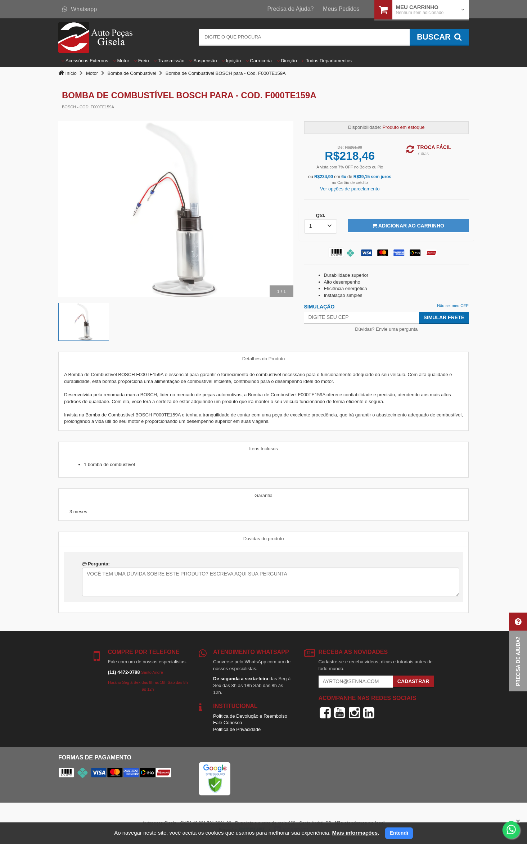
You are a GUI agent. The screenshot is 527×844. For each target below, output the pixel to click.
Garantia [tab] (263, 495)
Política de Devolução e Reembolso (250, 716)
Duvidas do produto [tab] (263, 538)
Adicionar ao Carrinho (408, 226)
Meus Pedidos (341, 9)
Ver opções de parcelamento (350, 188)
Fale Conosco (227, 722)
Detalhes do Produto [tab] (263, 358)
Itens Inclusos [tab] (263, 448)
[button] (518, 652)
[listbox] (320, 226)
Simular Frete (443, 317)
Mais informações (355, 833)
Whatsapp (79, 9)
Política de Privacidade (237, 729)
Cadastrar (413, 681)
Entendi (399, 833)
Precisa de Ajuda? (290, 9)
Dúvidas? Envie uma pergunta (386, 329)
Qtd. (320, 215)
